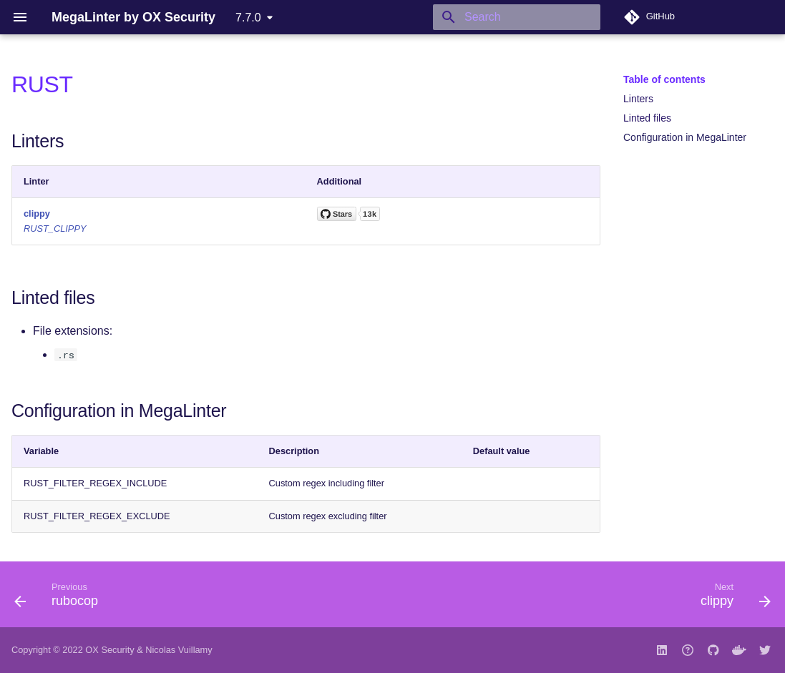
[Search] (516, 17)
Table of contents (664, 79)
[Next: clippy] (731, 599)
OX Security (109, 649)
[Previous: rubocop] (60, 599)
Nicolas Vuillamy (178, 649)
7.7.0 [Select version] (248, 17)
